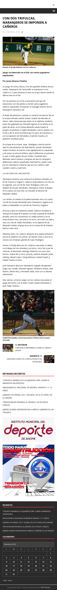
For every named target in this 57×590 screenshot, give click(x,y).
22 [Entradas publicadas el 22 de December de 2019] (51, 566)
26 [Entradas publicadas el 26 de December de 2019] (28, 570)
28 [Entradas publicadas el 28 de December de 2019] (43, 570)
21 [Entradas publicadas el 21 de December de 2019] (43, 566)
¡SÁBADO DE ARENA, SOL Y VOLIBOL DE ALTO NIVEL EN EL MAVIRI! (28, 522)
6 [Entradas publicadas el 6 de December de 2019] (35, 557)
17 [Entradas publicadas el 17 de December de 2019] (14, 566)
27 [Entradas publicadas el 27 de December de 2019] (36, 570)
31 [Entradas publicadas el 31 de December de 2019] (14, 574)
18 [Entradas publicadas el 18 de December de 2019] (21, 566)
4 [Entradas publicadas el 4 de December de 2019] (21, 557)
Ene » (10, 580)
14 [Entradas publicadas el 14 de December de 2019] (43, 562)
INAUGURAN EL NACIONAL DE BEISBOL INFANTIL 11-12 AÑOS (26, 518)
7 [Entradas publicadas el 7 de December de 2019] (43, 557)
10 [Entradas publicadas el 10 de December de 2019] (14, 562)
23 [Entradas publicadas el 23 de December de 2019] (6, 570)
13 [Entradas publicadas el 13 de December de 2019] (36, 562)
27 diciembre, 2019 (12, 32)
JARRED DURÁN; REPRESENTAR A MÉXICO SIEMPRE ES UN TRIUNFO (28, 531)
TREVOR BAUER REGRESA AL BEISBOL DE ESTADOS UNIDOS (26, 526)
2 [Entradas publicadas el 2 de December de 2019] (6, 557)
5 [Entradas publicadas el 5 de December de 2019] (28, 557)
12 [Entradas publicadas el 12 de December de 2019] (28, 562)
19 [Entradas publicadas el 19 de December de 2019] (28, 566)
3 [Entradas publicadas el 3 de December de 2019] (13, 557)
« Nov (5, 580)
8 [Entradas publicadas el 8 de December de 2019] (50, 557)
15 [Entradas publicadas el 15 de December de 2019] (51, 562)
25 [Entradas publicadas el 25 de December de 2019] (21, 570)
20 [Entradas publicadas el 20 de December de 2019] (36, 566)
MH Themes (45, 587)
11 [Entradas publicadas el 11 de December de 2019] (21, 562)
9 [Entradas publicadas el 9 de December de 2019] (6, 562)
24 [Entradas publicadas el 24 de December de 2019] (14, 570)
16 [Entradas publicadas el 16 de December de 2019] (6, 566)
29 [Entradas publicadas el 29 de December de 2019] (51, 570)
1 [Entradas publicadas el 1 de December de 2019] (50, 553)
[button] (53, 11)
